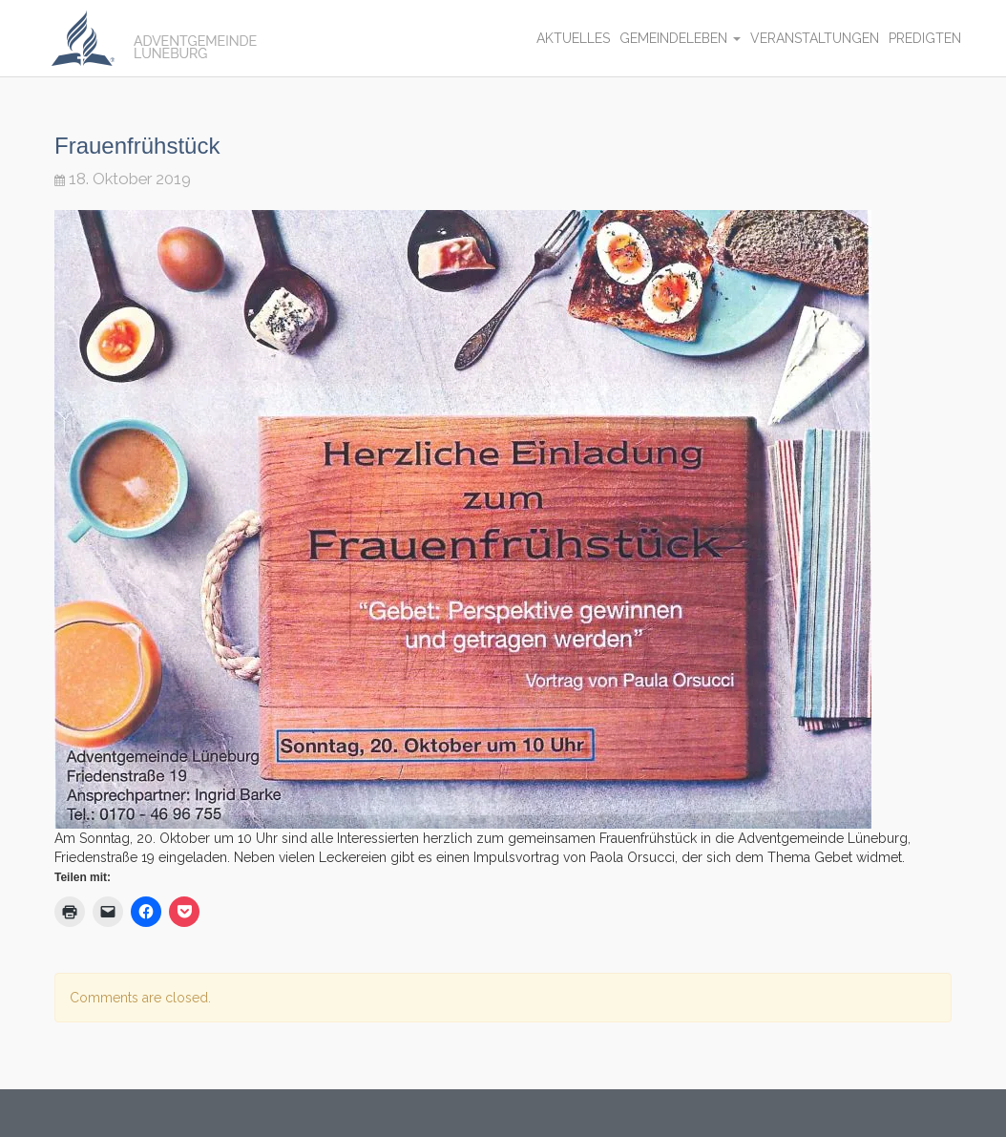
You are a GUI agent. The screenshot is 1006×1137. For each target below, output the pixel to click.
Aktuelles (573, 38)
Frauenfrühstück (137, 145)
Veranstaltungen (814, 38)
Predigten (925, 38)
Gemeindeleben (680, 38)
